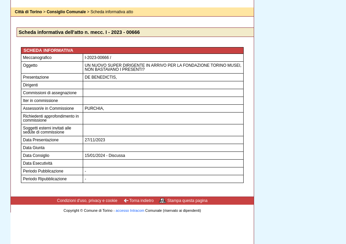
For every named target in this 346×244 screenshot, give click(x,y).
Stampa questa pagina (187, 200)
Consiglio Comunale (66, 11)
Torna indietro (141, 200)
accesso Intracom (130, 210)
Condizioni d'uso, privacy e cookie (87, 200)
